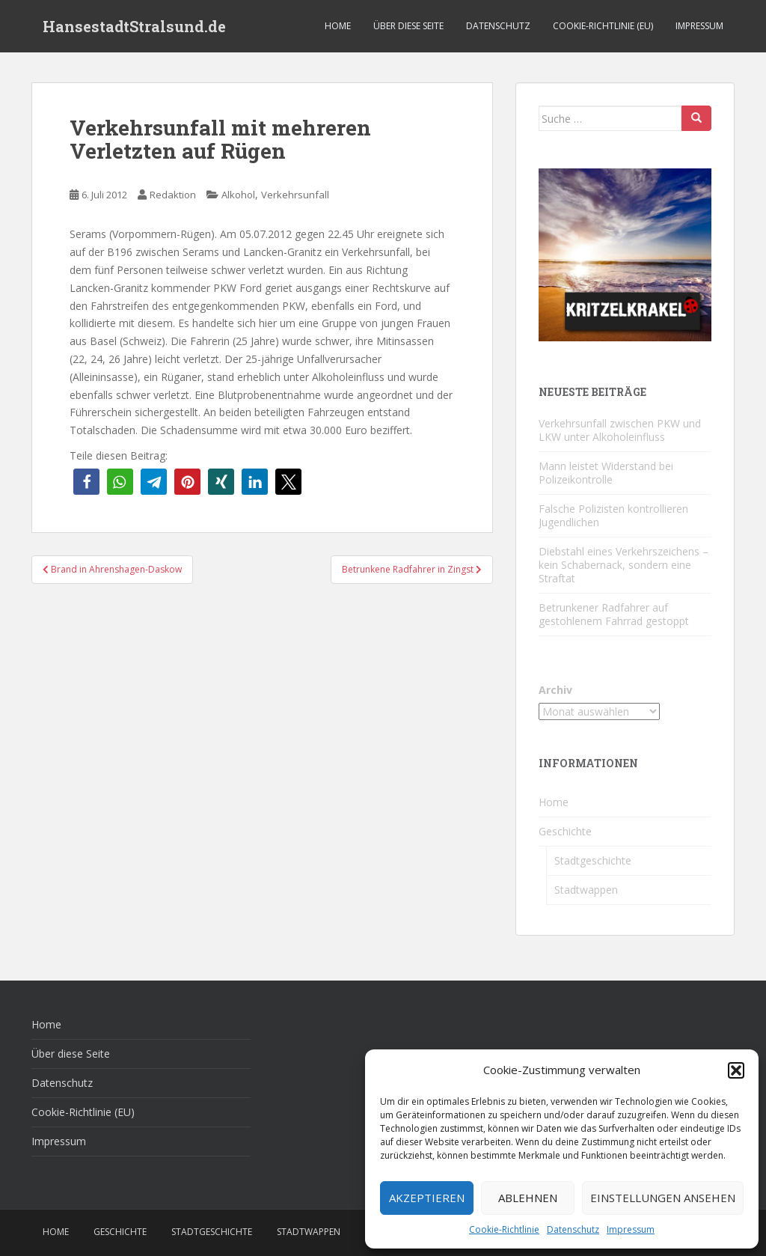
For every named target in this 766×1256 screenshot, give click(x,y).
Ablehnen (527, 1197)
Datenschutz (573, 1229)
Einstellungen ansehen (662, 1197)
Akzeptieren (427, 1197)
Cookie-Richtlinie (504, 1229)
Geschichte (565, 831)
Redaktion (173, 194)
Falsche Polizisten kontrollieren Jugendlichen (613, 515)
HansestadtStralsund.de (134, 26)
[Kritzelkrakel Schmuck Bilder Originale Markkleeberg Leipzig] (625, 253)
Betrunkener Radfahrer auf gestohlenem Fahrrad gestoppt (614, 614)
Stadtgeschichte (592, 860)
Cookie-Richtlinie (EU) (603, 25)
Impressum (631, 1229)
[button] (736, 1070)
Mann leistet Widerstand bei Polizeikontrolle (606, 473)
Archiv (555, 690)
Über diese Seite (408, 25)
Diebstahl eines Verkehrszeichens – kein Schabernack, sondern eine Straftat (623, 564)
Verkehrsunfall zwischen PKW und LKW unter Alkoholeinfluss (620, 430)
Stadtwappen (586, 889)
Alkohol (238, 194)
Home (338, 25)
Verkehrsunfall (295, 194)
